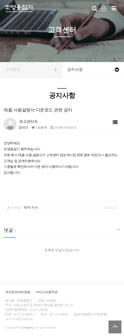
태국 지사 (31, 207)
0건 (23, 127)
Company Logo (18, 9)
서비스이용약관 (46, 292)
